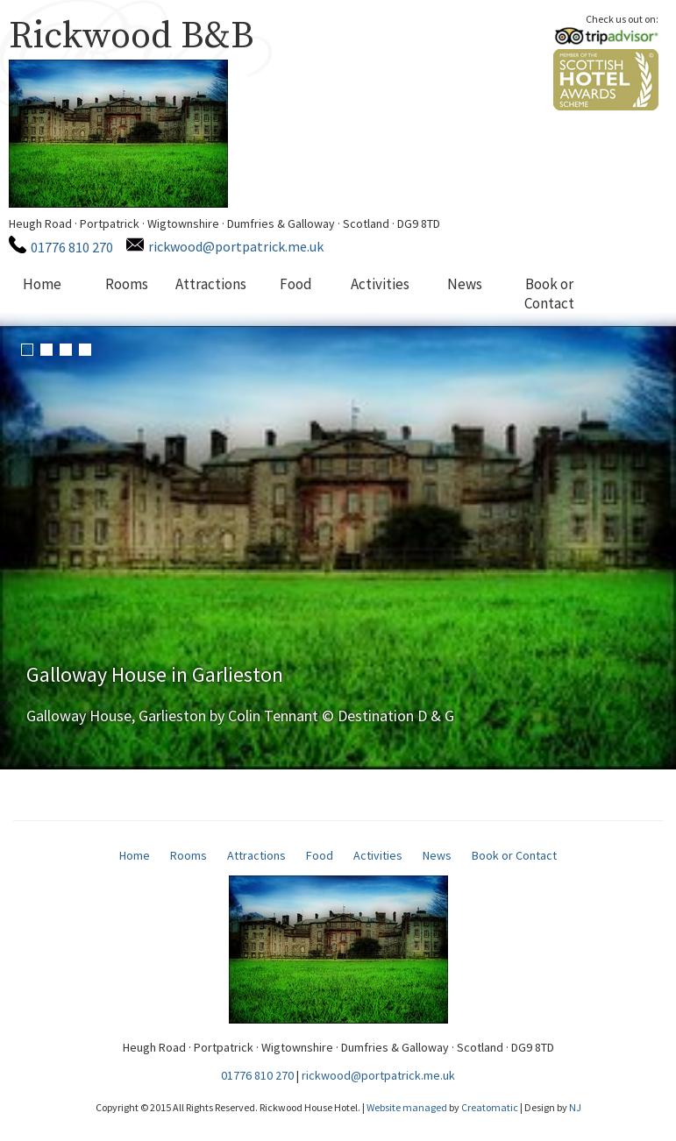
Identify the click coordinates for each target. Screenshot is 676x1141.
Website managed (406, 1107)
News (464, 284)
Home (42, 284)
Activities (380, 284)
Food (296, 284)
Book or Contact (549, 293)
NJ (575, 1107)
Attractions (210, 284)
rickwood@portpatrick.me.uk (236, 246)
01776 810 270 (72, 247)
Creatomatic (489, 1107)
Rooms (126, 284)
